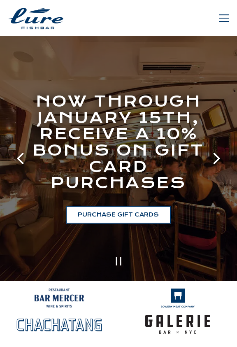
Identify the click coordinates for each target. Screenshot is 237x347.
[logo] (177, 295)
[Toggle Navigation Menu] (224, 18)
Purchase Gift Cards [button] (118, 214)
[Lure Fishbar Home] (36, 18)
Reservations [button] (118, 335)
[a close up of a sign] (59, 295)
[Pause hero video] (118, 259)
